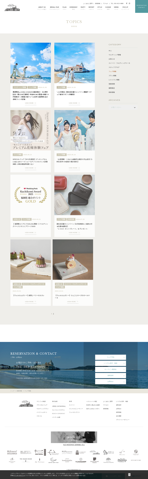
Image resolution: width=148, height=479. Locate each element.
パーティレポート (42, 412)
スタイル (39, 416)
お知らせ (112, 59)
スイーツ (71, 405)
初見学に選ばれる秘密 (93, 405)
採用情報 (118, 412)
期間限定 (112, 88)
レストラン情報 (114, 80)
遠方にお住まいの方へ (93, 408)
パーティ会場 (56, 417)
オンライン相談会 (109, 369)
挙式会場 (54, 401)
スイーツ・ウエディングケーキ (120, 63)
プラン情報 (113, 76)
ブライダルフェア (42, 405)
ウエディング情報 (115, 55)
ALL (110, 51)
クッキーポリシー (19, 475)
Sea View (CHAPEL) (58, 410)
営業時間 (112, 84)
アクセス (105, 3)
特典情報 (112, 92)
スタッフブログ (114, 67)
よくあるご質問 (87, 3)
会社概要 (118, 416)
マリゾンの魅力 (41, 401)
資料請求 (109, 375)
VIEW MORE (29, 103)
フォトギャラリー (74, 412)
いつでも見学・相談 (109, 363)
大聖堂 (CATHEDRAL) (59, 406)
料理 (70, 401)
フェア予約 (109, 357)
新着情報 (97, 3)
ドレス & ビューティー (76, 408)
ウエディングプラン (43, 408)
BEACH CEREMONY (58, 413)
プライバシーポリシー (123, 419)
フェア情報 (113, 71)
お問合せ (109, 381)
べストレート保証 (91, 401)
